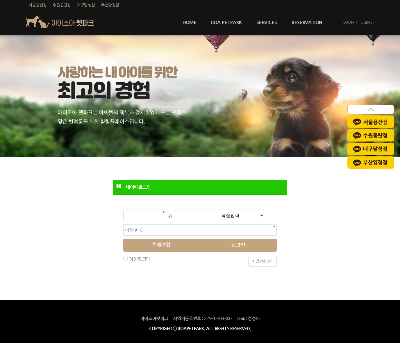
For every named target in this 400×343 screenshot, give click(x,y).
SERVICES (266, 22)
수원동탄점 (62, 5)
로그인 (238, 245)
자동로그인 (139, 259)
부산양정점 (110, 5)
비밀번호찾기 (262, 261)
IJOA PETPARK (226, 22)
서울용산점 (37, 5)
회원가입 (161, 244)
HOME (189, 22)
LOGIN (348, 22)
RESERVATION (306, 22)
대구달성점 (86, 5)
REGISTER (367, 22)
